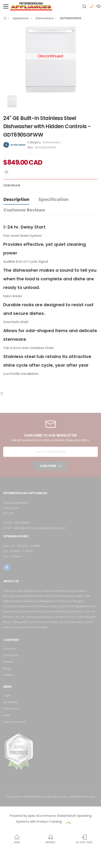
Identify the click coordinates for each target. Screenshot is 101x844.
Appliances (21, 18)
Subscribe (47, 466)
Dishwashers (45, 18)
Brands (8, 662)
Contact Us (11, 655)
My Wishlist (10, 702)
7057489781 (22, 523)
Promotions (11, 709)
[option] (12, 101)
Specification (53, 199)
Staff (6, 715)
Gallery (8, 675)
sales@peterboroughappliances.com (39, 528)
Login (7, 695)
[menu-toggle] (5, 6)
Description (16, 199)
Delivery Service (14, 722)
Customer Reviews (24, 210)
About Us (9, 649)
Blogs (7, 668)
